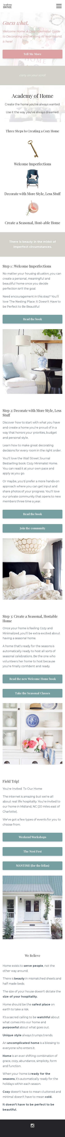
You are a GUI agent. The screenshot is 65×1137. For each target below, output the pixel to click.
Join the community (32, 528)
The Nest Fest (32, 851)
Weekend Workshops (32, 837)
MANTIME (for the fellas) (32, 865)
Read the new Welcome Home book (32, 679)
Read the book (32, 319)
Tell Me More (32, 54)
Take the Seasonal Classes (32, 693)
